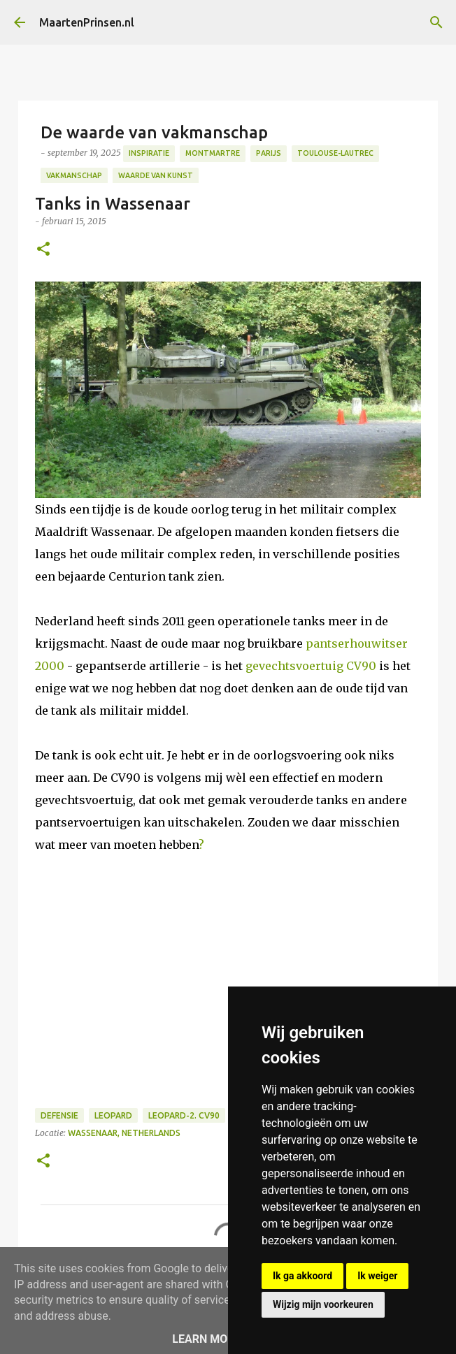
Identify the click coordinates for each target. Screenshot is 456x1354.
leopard (113, 1115)
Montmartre (212, 153)
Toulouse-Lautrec (335, 153)
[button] (43, 249)
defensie (59, 1115)
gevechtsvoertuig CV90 (312, 666)
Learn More (206, 1339)
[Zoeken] (436, 22)
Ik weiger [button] (377, 1275)
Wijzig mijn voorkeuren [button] (323, 1304)
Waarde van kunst (155, 175)
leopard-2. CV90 (184, 1115)
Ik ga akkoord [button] (302, 1275)
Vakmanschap (74, 175)
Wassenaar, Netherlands (124, 1132)
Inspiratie (149, 153)
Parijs (268, 153)
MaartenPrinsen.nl (86, 22)
